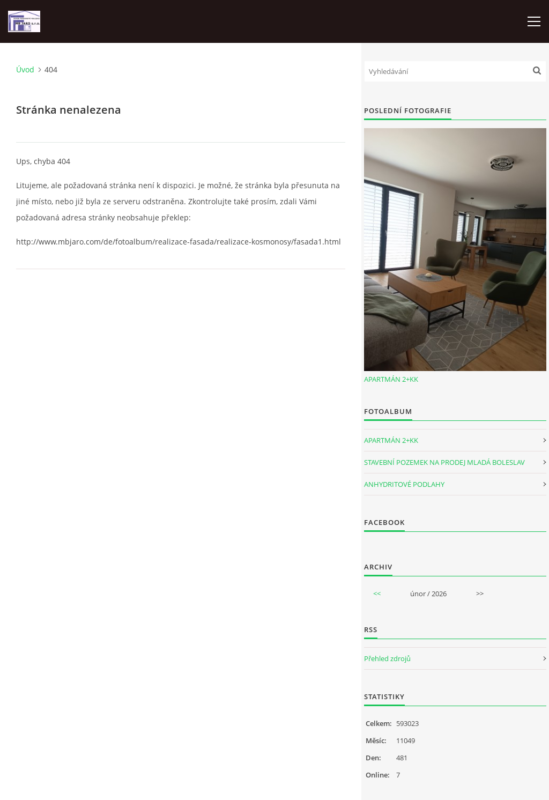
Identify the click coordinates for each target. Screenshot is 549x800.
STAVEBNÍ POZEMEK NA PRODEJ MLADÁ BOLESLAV (444, 462)
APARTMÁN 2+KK (391, 379)
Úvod (25, 69)
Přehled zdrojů (387, 658)
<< (377, 593)
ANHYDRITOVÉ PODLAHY (404, 484)
